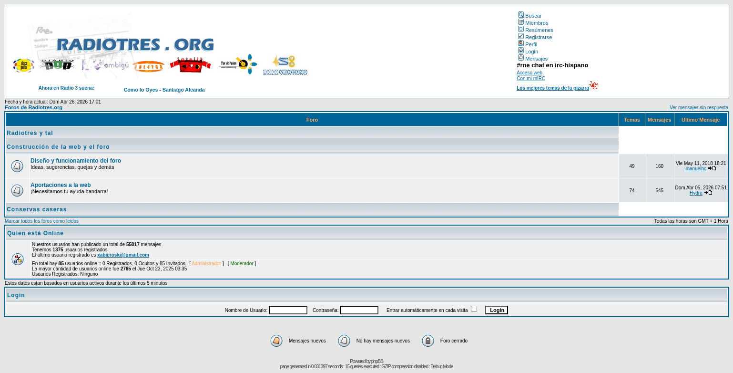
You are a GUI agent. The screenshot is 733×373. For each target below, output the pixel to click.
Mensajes (533, 59)
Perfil (527, 44)
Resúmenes (535, 30)
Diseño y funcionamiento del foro (76, 160)
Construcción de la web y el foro (58, 147)
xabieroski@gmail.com (123, 255)
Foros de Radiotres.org (33, 107)
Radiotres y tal (30, 133)
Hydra (696, 193)
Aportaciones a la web (61, 185)
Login (528, 51)
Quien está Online (35, 233)
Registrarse (535, 37)
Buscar (529, 16)
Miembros (533, 23)
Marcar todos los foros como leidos (42, 221)
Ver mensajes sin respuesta (699, 107)
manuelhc (696, 168)
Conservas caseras (37, 209)
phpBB (377, 361)
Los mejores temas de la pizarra (553, 88)
